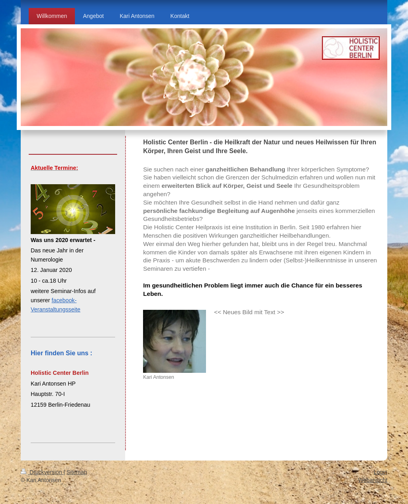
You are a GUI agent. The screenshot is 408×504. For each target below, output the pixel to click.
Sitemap (77, 472)
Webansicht (372, 480)
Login (380, 472)
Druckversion (42, 472)
